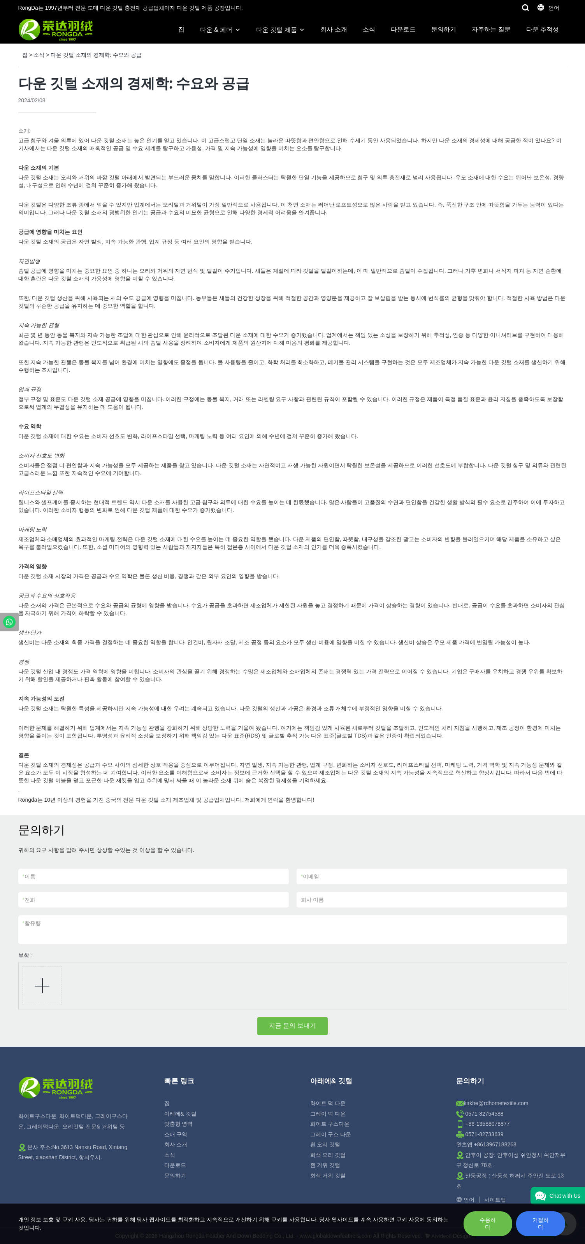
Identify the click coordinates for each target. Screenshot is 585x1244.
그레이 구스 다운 (330, 1134)
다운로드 (403, 29)
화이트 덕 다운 (328, 1103)
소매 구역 (176, 1134)
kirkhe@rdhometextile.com (496, 1103)
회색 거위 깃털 (328, 1175)
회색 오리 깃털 (328, 1155)
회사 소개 (333, 29)
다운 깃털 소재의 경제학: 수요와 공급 (96, 55)
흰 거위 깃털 (325, 1165)
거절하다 (540, 1223)
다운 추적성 (542, 29)
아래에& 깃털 (180, 1114)
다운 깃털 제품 (276, 29)
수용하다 (488, 1223)
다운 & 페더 (216, 29)
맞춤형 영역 (178, 1124)
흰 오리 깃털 (325, 1144)
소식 (369, 29)
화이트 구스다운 (330, 1124)
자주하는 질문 (491, 29)
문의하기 (443, 29)
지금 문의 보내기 (292, 1025)
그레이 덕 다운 (328, 1114)
